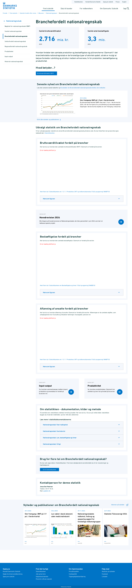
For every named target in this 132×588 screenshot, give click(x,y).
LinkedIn (104, 576)
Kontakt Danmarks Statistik (11, 571)
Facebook (105, 574)
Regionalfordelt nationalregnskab (16, 46)
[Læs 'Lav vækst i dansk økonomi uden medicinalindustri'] (63, 526)
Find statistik (48, 8)
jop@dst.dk (46, 491)
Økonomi (41, 13)
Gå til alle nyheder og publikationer (49, 119)
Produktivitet (9, 51)
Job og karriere (41, 574)
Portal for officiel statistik (44, 579)
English (124, 2)
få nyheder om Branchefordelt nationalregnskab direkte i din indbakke (82, 87)
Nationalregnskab (51, 13)
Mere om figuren (49, 199)
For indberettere (86, 8)
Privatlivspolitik (74, 571)
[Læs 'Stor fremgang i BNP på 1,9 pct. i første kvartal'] (36, 526)
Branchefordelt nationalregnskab (16, 36)
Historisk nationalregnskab (14, 61)
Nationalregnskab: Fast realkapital (55, 425)
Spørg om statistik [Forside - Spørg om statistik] (108, 2)
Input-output (9, 56)
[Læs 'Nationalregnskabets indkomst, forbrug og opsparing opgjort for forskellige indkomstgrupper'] (89, 526)
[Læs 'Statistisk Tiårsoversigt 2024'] (116, 526)
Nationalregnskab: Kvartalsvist (54, 431)
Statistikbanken (78, 2)
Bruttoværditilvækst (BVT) (45, 73)
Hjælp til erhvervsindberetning (12, 574)
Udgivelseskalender (42, 576)
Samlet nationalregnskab (13, 31)
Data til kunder (66, 8)
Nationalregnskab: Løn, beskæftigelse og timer (60, 438)
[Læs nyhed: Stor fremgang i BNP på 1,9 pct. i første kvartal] (82, 104)
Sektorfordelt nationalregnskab (15, 41)
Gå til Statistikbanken (49, 469)
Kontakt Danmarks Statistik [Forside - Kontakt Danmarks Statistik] (93, 2)
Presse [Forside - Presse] (118, 2)
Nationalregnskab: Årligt (52, 444)
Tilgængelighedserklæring (77, 576)
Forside (5, 13)
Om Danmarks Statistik (109, 8)
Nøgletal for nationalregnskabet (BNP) (17, 26)
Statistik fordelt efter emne (28, 13)
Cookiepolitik (73, 574)
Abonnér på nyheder (108, 571)
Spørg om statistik (8, 576)
